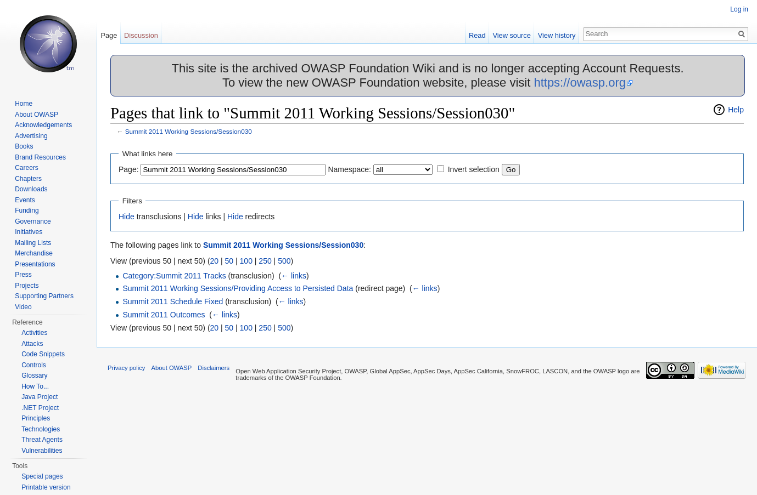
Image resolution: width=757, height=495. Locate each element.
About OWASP (36, 114)
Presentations (35, 264)
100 (246, 261)
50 (229, 261)
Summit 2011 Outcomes (163, 314)
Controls (33, 365)
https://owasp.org (580, 82)
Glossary (34, 375)
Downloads (31, 189)
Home (23, 103)
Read (477, 35)
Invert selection (474, 169)
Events (25, 200)
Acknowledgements (43, 125)
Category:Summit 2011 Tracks (174, 275)
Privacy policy (126, 368)
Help (736, 109)
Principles (35, 418)
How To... (35, 386)
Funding (26, 210)
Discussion (141, 35)
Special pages (42, 476)
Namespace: (349, 169)
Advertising (31, 136)
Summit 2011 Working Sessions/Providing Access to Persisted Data (237, 288)
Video (23, 307)
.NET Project (40, 408)
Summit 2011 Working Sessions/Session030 (188, 131)
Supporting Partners (44, 296)
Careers (26, 168)
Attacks (32, 344)
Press (23, 274)
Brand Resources (40, 157)
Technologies (40, 429)
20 (214, 261)
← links (293, 275)
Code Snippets (43, 354)
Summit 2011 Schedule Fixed (172, 301)
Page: (129, 169)
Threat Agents (42, 439)
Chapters (28, 179)
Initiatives (28, 232)
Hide (126, 216)
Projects (26, 285)
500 (284, 261)
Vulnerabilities (41, 450)
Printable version (45, 487)
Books (24, 146)
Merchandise (34, 253)
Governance (33, 221)
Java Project (39, 397)
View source (511, 35)
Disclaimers (213, 368)
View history (557, 35)
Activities (34, 333)
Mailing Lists (33, 243)
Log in (739, 9)
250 (265, 261)
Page (108, 35)
